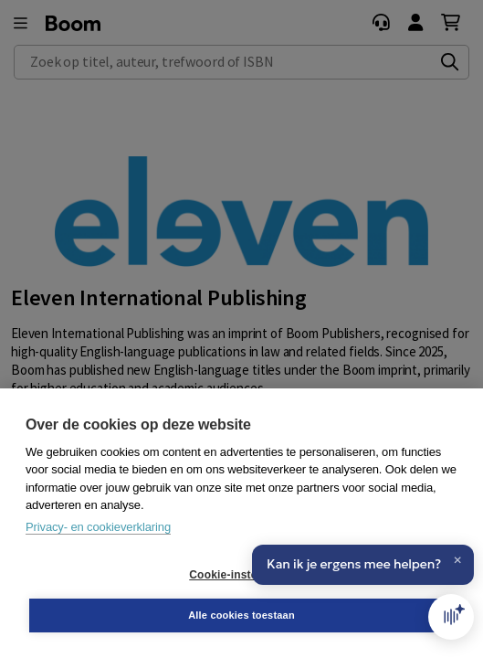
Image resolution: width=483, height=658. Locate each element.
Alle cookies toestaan (241, 615)
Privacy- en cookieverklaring (98, 527)
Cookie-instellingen (241, 574)
